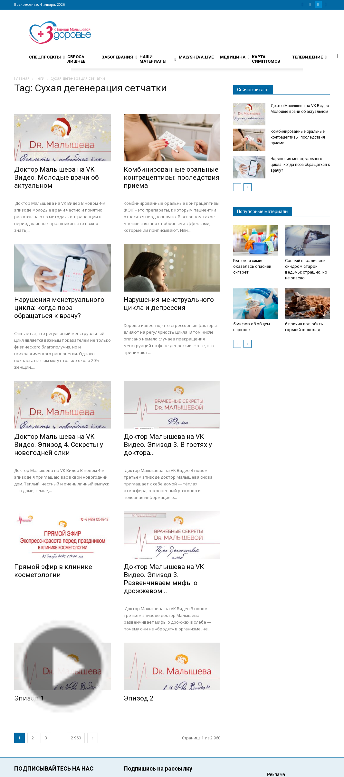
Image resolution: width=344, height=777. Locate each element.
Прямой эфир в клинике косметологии (53, 571)
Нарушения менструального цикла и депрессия (169, 304)
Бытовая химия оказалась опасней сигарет (252, 266)
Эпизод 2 (139, 698)
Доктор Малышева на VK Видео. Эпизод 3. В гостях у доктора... (168, 444)
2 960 (76, 738)
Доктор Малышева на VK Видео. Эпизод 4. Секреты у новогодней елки (58, 444)
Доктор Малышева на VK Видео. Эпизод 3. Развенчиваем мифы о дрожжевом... (164, 579)
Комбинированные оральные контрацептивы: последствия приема (172, 177)
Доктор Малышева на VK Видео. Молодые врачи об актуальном (56, 177)
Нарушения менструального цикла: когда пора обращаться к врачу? (59, 308)
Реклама (276, 774)
